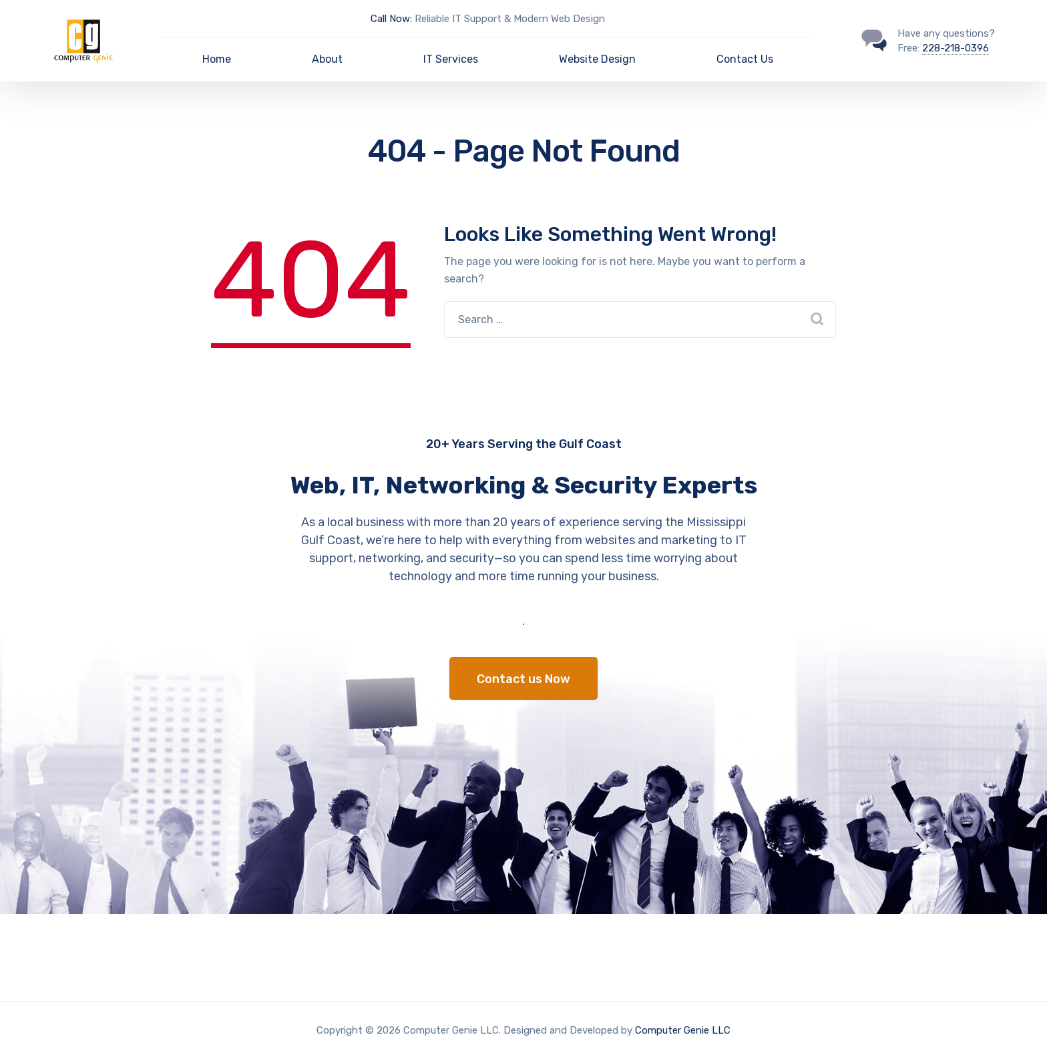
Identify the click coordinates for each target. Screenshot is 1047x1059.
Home (216, 59)
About (327, 59)
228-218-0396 (955, 48)
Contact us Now (523, 679)
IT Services (450, 59)
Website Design (597, 59)
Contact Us (744, 59)
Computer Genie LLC (682, 1030)
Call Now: (391, 19)
